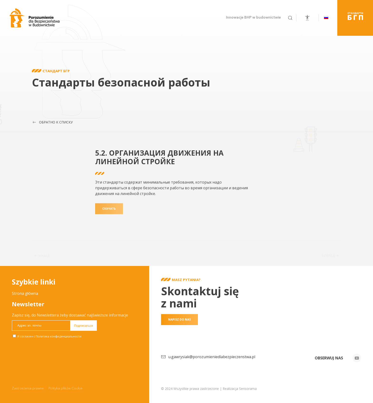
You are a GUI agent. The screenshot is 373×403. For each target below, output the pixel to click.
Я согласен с (47, 336)
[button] (290, 17)
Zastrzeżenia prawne (28, 388)
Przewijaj (10, 110)
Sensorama (248, 388)
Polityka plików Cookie (66, 388)
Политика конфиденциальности (58, 336)
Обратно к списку (52, 122)
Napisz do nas (179, 319)
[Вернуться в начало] (34, 17)
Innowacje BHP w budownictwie (253, 18)
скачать (109, 215)
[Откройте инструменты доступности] (307, 18)
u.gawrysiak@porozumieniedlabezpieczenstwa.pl (211, 356)
